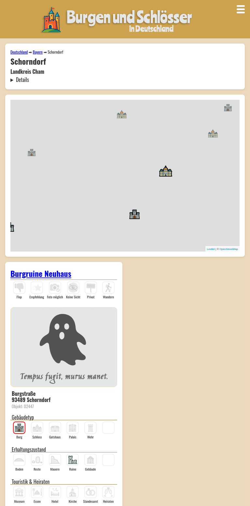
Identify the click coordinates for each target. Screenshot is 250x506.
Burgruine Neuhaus (40, 273)
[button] (31, 152)
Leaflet (211, 249)
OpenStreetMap (229, 249)
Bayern (38, 52)
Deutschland (19, 52)
